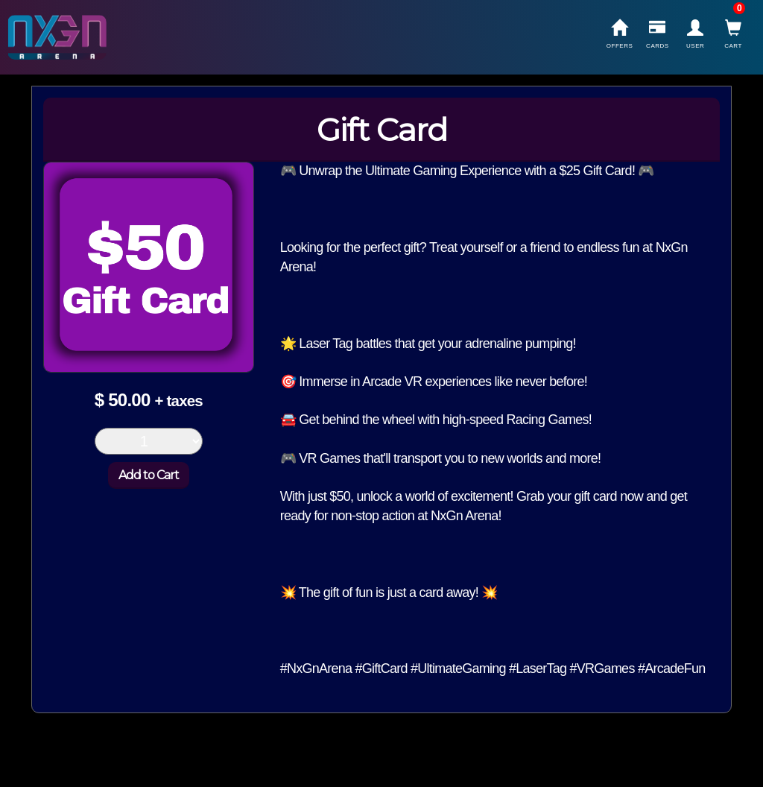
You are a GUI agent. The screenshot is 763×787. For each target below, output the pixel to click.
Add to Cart (148, 475)
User (695, 34)
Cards (657, 34)
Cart (733, 34)
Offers (620, 34)
